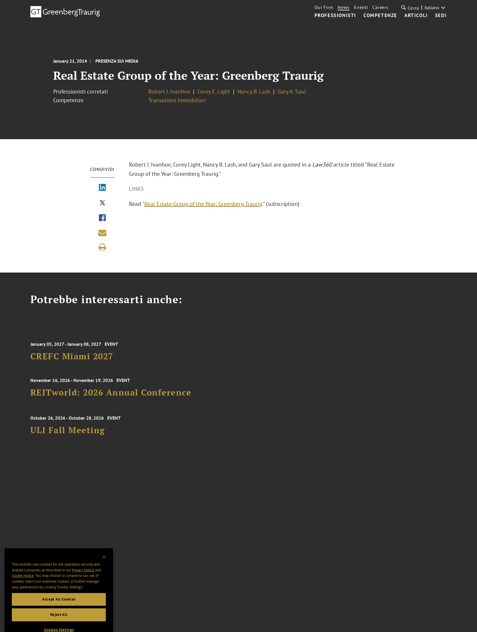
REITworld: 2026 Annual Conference (111, 394)
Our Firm (324, 7)
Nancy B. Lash (253, 91)
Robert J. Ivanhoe (169, 91)
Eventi (361, 7)
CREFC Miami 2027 (71, 359)
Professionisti (335, 15)
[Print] (102, 247)
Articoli (416, 15)
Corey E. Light (213, 91)
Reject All (59, 621)
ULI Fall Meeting (67, 433)
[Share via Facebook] (102, 218)
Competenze (380, 15)
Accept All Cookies (58, 605)
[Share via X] (102, 203)
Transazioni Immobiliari (177, 100)
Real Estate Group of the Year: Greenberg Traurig (203, 204)
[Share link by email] (102, 233)
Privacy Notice (83, 576)
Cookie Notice (23, 582)
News (344, 7)
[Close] (104, 564)
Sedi (441, 15)
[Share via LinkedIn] (102, 188)
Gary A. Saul (292, 91)
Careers (380, 7)
